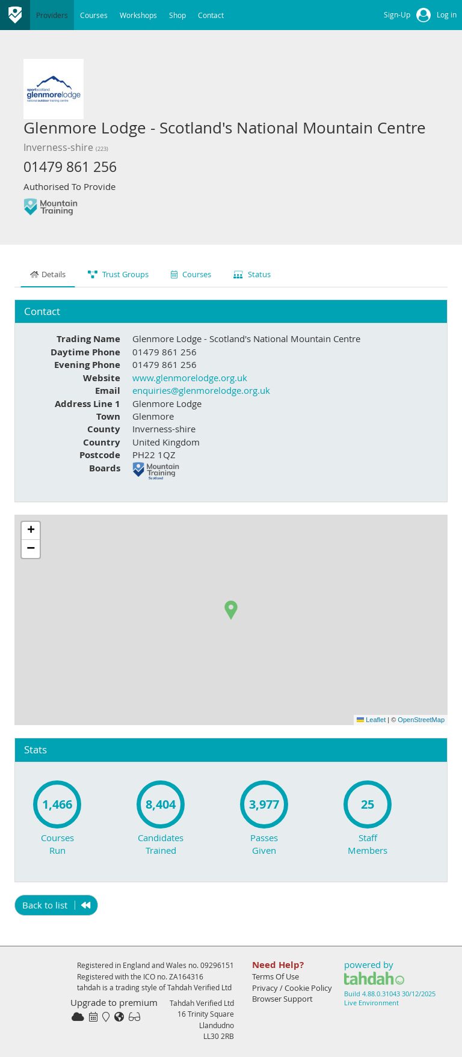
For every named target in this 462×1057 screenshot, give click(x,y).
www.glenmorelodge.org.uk (189, 378)
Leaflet (371, 719)
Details (48, 274)
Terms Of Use (275, 976)
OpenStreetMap (421, 719)
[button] (231, 610)
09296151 (217, 965)
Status (252, 274)
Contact (211, 15)
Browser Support (282, 998)
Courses (94, 15)
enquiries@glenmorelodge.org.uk (201, 390)
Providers (52, 15)
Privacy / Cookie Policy (292, 987)
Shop (177, 15)
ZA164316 (186, 976)
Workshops (138, 15)
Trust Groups (118, 274)
